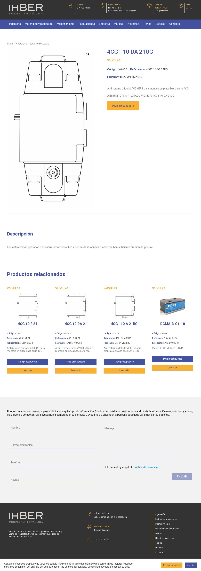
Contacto (174, 23)
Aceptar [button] (191, 565)
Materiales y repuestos (39, 23)
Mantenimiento (65, 23)
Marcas (118, 23)
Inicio (10, 43)
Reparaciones (86, 23)
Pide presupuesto (27, 362)
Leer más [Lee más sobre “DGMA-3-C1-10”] (173, 367)
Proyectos (133, 23)
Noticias (160, 23)
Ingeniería (15, 23)
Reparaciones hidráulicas (167, 529)
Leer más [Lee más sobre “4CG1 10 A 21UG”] (124, 370)
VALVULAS (21, 43)
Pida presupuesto (123, 106)
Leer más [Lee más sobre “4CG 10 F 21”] (27, 370)
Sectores (104, 23)
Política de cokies (171, 565)
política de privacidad (146, 467)
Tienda (147, 23)
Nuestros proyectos (164, 538)
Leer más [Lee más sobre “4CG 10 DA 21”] (76, 370)
